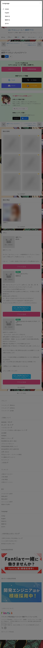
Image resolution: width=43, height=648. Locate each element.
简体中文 (7, 16)
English (7, 12)
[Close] (40, 3)
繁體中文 (7, 20)
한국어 (7, 23)
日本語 (7, 9)
